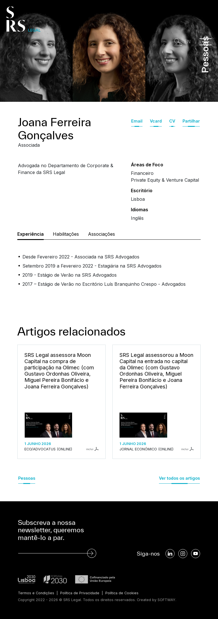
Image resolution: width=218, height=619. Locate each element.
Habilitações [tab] (66, 234)
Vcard (156, 121)
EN (187, 41)
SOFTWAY (166, 600)
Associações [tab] (101, 234)
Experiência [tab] (30, 234)
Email (136, 121)
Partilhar (191, 121)
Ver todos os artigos (179, 478)
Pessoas (26, 478)
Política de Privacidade (80, 593)
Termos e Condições (36, 593)
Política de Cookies (124, 593)
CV (172, 121)
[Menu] (205, 41)
